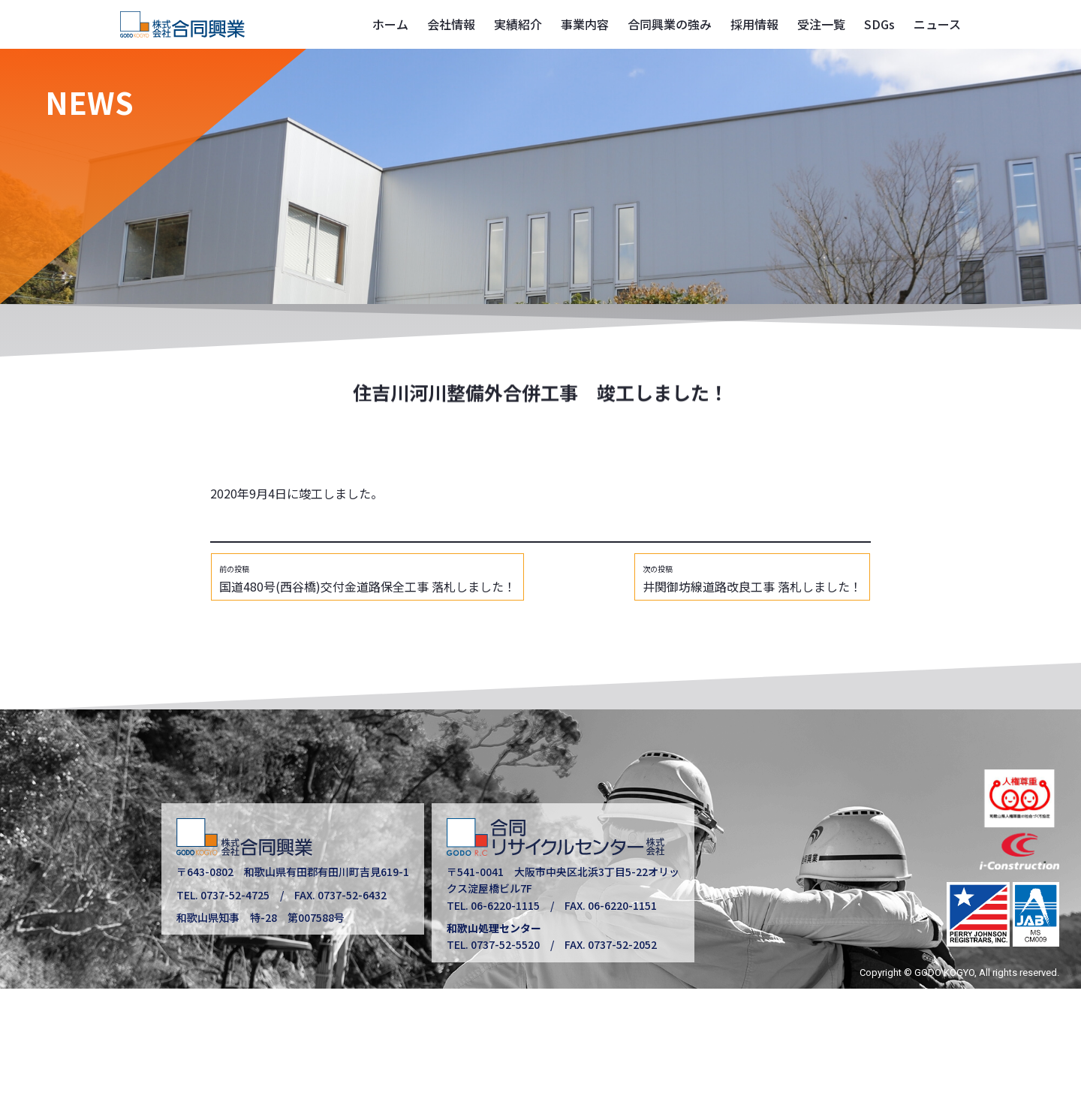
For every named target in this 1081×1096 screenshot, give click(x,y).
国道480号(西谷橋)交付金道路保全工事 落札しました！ (367, 579)
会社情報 (451, 24)
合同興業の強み (670, 24)
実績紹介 (518, 24)
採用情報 (754, 24)
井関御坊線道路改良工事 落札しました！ (752, 579)
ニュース (937, 24)
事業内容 (585, 24)
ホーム (390, 24)
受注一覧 (821, 24)
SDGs (879, 24)
